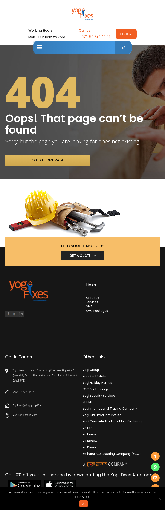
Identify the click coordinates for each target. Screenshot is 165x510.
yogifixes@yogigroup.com (27, 405)
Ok (83, 503)
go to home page (51, 160)
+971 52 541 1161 (23, 393)
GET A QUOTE (82, 256)
